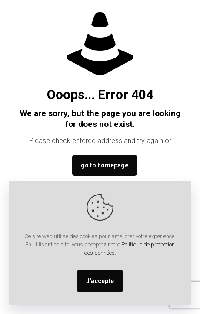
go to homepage (104, 165)
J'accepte (100, 280)
